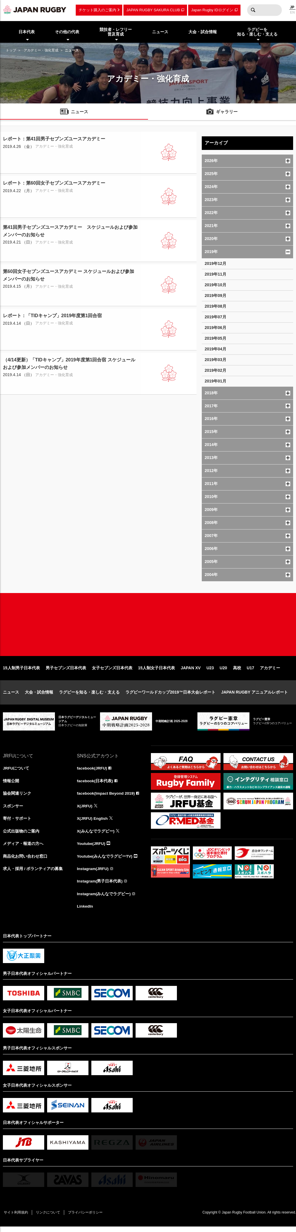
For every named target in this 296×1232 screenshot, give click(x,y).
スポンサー (13, 810)
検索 (253, 10)
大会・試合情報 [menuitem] (202, 31)
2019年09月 (215, 295)
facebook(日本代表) (95, 784)
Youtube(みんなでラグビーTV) (105, 861)
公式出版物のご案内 (21, 835)
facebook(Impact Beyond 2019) (106, 797)
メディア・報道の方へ (23, 848)
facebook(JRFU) (92, 772)
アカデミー (270, 671)
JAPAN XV (191, 671)
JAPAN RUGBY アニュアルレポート (254, 695)
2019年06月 (215, 327)
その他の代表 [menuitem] (67, 31)
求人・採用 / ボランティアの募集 (33, 873)
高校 (237, 671)
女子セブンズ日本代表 (112, 671)
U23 (210, 671)
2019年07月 (215, 317)
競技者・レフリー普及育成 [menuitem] (115, 32)
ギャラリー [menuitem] (226, 112)
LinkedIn (85, 911)
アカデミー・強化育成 (41, 50)
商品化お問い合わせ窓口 (25, 861)
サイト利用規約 (16, 1218)
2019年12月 (215, 263)
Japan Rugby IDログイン (212, 10)
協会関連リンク (17, 797)
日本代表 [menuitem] (26, 31)
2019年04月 (215, 349)
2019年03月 (215, 359)
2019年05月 (215, 338)
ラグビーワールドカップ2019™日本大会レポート (170, 695)
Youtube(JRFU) (91, 848)
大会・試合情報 (39, 695)
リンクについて (50, 1218)
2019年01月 (215, 381)
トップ (11, 50)
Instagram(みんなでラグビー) (104, 899)
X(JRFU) (85, 810)
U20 (223, 671)
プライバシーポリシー (88, 1218)
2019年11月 (215, 274)
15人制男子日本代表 (21, 671)
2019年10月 (215, 285)
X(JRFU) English (93, 822)
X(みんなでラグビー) (96, 835)
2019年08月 (215, 306)
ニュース (11, 695)
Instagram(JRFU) (93, 873)
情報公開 (11, 784)
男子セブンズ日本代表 (66, 671)
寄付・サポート (17, 822)
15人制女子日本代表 (156, 671)
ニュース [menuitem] (160, 31)
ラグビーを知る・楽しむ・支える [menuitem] (257, 32)
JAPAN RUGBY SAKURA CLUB (153, 10)
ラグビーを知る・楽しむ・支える (89, 695)
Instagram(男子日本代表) (100, 886)
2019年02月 (215, 370)
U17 (250, 671)
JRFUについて (16, 772)
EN (292, 12)
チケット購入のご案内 (97, 10)
